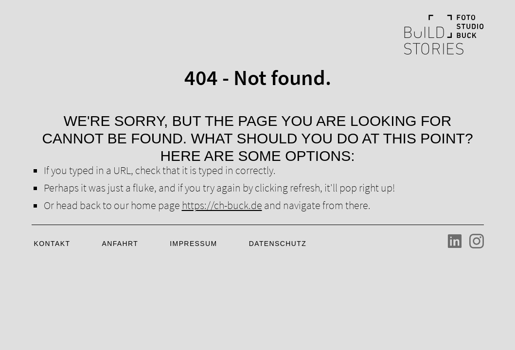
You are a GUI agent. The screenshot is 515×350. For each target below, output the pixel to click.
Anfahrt (120, 243)
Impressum (193, 243)
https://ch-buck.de (222, 205)
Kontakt (52, 243)
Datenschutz (278, 243)
